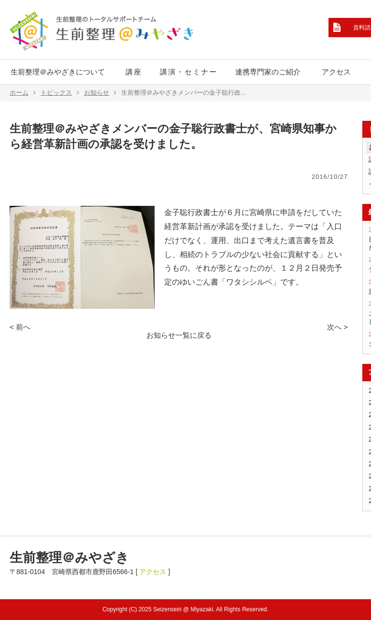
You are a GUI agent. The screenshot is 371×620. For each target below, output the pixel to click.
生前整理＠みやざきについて (58, 72)
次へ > (337, 327)
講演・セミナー (188, 72)
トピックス (60, 92)
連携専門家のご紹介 (267, 72)
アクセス (336, 72)
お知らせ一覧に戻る (179, 335)
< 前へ (20, 327)
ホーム (23, 92)
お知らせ (100, 92)
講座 (134, 72)
